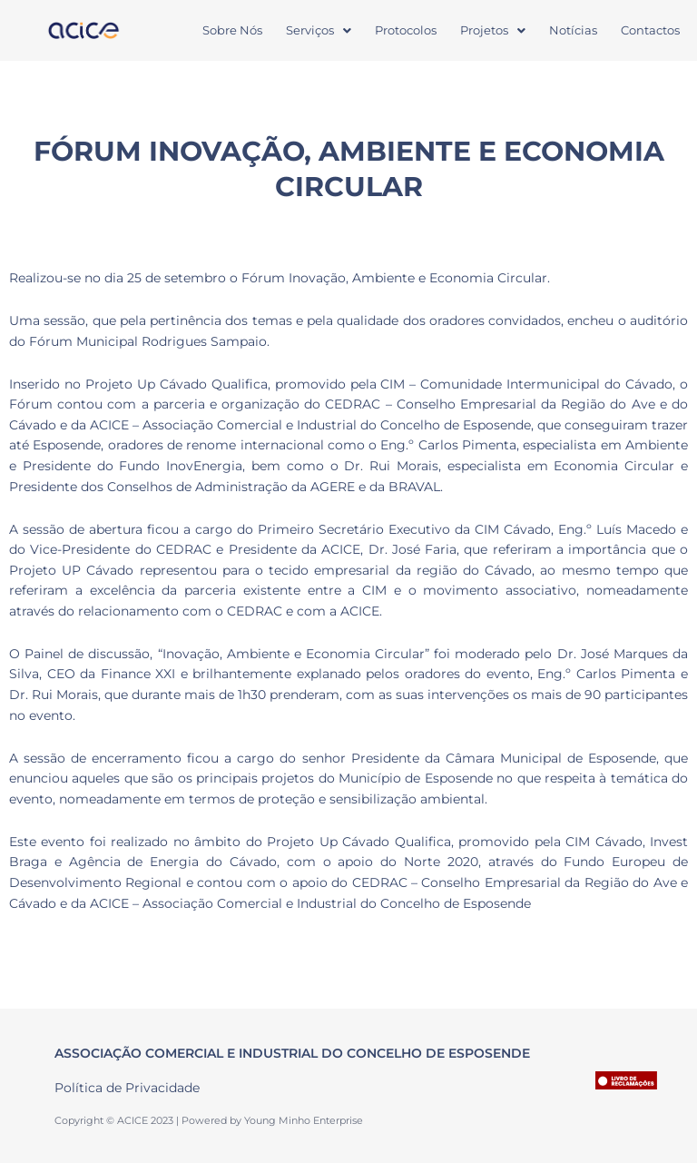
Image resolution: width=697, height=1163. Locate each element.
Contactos (650, 30)
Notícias (573, 30)
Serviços (318, 30)
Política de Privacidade (127, 1087)
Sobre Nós (232, 30)
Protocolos (406, 30)
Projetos (492, 30)
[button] (318, 30)
